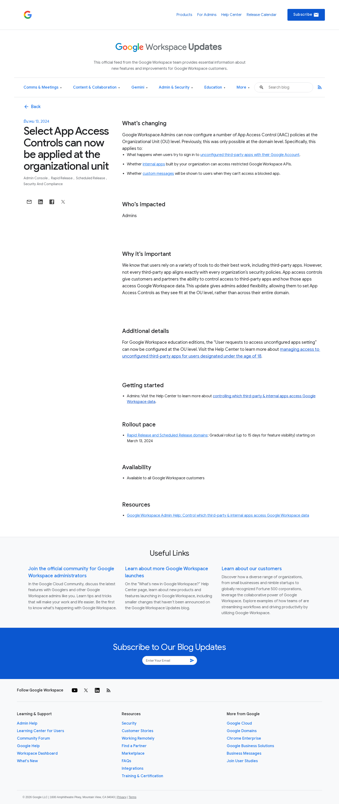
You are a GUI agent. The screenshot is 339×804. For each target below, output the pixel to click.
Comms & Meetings (43, 87)
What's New (27, 761)
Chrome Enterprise (244, 738)
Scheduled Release (91, 178)
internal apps (154, 164)
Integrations (132, 768)
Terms (132, 797)
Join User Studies (242, 761)
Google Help (28, 746)
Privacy (121, 797)
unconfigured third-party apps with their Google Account (249, 154)
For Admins (207, 14)
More (243, 87)
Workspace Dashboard (37, 753)
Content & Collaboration (96, 87)
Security (129, 723)
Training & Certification (142, 776)
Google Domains (242, 731)
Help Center (231, 14)
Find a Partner (134, 746)
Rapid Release (62, 178)
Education (214, 87)
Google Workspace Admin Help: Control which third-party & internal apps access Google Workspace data (218, 515)
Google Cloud (239, 723)
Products (184, 14)
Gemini (139, 87)
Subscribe (306, 15)
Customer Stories (137, 731)
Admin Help (27, 723)
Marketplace (133, 753)
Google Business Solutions (250, 746)
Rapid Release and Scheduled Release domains (167, 435)
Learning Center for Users (40, 731)
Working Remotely (138, 738)
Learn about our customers (252, 569)
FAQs (126, 761)
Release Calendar (261, 14)
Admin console (36, 178)
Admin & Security (176, 87)
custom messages (158, 173)
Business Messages (244, 753)
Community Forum (33, 738)
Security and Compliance (43, 184)
